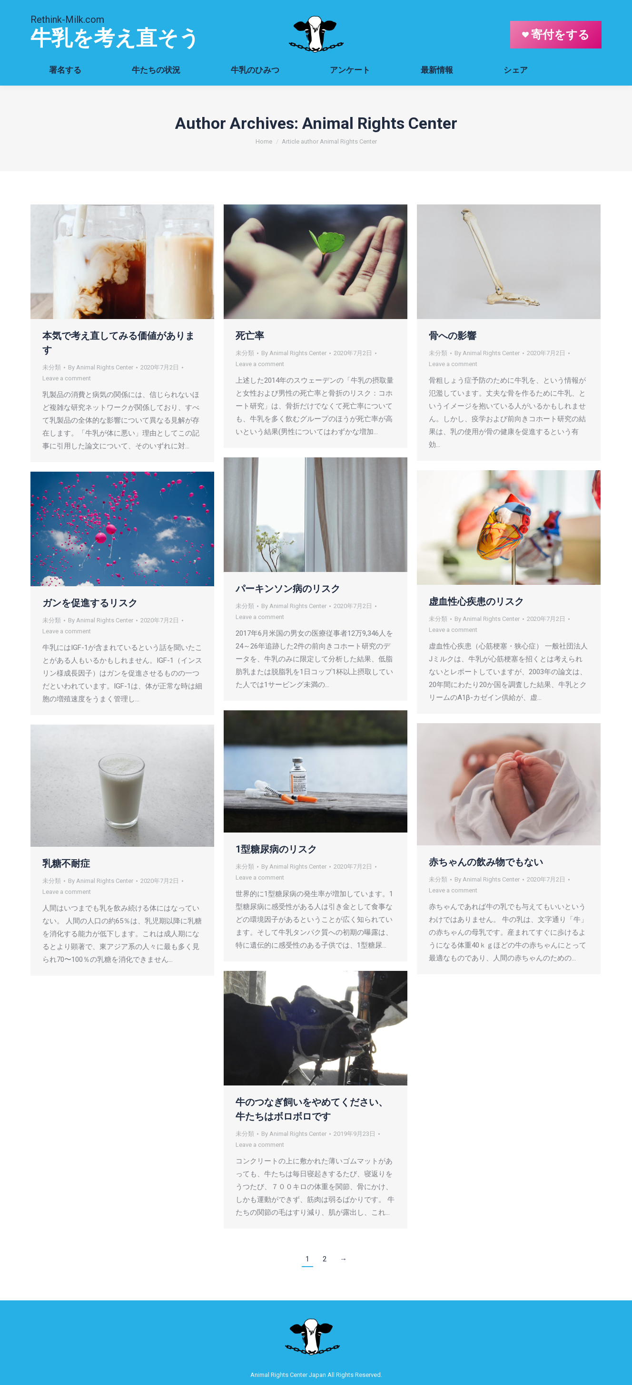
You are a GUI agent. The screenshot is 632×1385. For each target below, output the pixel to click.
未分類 (51, 367)
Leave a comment (66, 378)
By (100, 367)
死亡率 (250, 335)
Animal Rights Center (379, 123)
